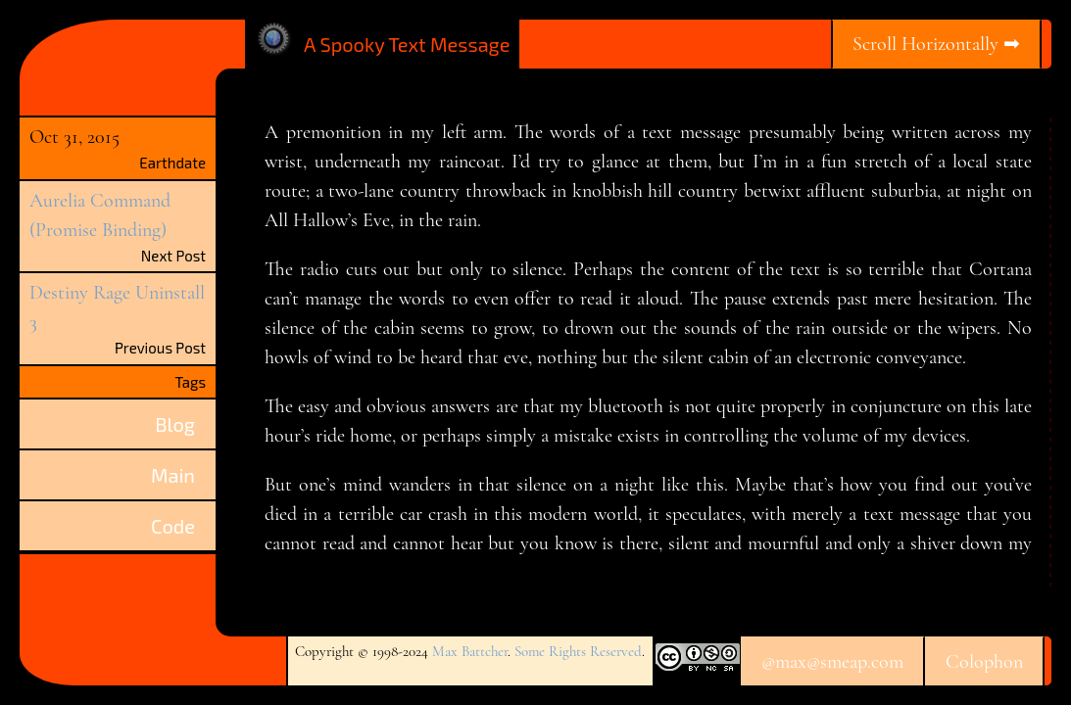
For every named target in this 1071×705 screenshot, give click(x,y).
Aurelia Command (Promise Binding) (99, 215)
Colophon (984, 662)
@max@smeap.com (832, 662)
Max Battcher (470, 651)
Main (173, 475)
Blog (175, 424)
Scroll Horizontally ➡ (936, 44)
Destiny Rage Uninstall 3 (117, 307)
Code (173, 526)
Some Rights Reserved (578, 651)
